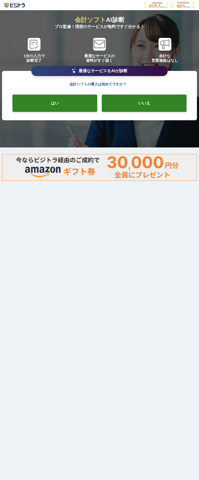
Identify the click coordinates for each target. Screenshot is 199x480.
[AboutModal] (14, 5)
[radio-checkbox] (54, 103)
